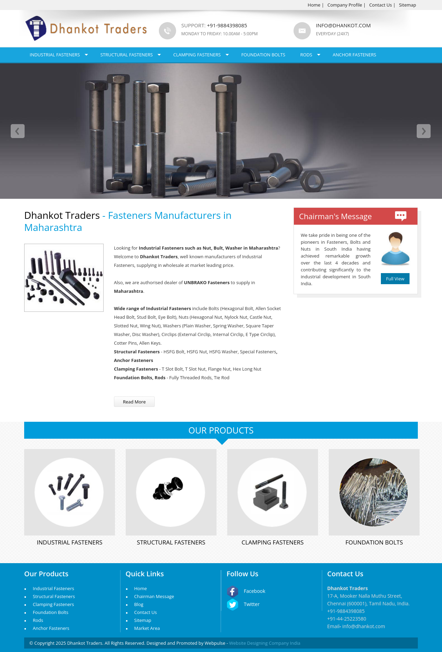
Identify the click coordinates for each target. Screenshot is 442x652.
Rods (306, 55)
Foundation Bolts (263, 55)
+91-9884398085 (346, 611)
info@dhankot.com (343, 25)
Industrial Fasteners (55, 55)
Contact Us (380, 5)
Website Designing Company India (264, 643)
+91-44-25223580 (346, 618)
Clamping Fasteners (197, 55)
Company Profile (344, 5)
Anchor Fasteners (354, 55)
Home (314, 5)
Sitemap (407, 5)
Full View (395, 279)
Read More (134, 402)
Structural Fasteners (126, 55)
